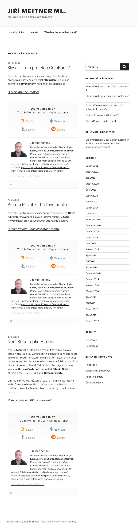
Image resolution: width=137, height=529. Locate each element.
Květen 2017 (92, 201)
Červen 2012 (92, 321)
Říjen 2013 (91, 297)
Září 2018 (90, 177)
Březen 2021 (92, 171)
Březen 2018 (92, 183)
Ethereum (57, 121)
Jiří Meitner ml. (37, 11)
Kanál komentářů (94, 376)
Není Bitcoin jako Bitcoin (30, 341)
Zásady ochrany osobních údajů (60, 32)
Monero (58, 129)
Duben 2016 (92, 237)
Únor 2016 (91, 243)
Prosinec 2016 (93, 219)
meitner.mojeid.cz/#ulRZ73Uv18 (27, 176)
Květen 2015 (92, 249)
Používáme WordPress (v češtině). (58, 521)
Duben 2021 (92, 165)
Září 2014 (90, 261)
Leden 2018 (92, 195)
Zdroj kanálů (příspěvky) (98, 370)
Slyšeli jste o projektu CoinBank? (38, 67)
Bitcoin (26, 121)
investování (91, 340)
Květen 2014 (92, 285)
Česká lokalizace (94, 382)
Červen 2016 (92, 231)
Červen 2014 (92, 279)
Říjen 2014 (91, 255)
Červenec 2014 (94, 273)
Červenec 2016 (94, 225)
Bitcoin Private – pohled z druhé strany (33, 229)
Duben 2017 (92, 207)
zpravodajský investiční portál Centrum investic (45, 167)
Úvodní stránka (16, 32)
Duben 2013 (92, 309)
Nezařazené (92, 345)
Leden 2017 (92, 213)
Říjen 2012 (91, 315)
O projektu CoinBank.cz (23, 92)
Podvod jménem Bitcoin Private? (29, 400)
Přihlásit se (91, 364)
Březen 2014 (92, 291)
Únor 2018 (91, 189)
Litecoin (28, 129)
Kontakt (34, 32)
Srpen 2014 (92, 267)
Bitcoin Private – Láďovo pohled (38, 204)
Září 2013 (90, 303)
